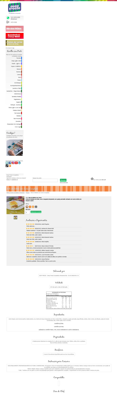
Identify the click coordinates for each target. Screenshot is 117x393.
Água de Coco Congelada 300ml (57, 258)
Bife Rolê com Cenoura (35, 258)
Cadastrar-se (32, 6)
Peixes (19, 80)
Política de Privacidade (89, 340)
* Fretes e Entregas (89, 323)
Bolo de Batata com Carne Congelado (58, 19)
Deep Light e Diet (16, 61)
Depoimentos (61, 334)
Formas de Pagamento (90, 347)
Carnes (19, 74)
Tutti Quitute (17, 113)
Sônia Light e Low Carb (15, 107)
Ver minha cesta (98, 5)
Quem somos (61, 320)
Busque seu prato (50, 3)
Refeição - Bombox (16, 105)
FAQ (85, 344)
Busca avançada (71, 8)
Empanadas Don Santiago (14, 124)
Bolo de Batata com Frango (95, 258)
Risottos (18, 72)
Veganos (18, 102)
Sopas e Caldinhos (16, 66)
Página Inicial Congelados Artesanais (33, 19)
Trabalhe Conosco (88, 330)
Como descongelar (63, 330)
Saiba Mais (9, 343)
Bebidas (19, 116)
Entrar (26, 6)
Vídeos (60, 327)
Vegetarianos (17, 99)
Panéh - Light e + (16, 63)
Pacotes (18, 58)
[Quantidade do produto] (46, 39)
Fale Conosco (87, 327)
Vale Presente (17, 118)
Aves (19, 77)
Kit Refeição (17, 83)
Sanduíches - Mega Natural (14, 91)
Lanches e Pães (17, 88)
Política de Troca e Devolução (91, 337)
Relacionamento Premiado (91, 320)
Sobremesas (17, 94)
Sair (13, 48)
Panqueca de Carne (74, 258)
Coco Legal (18, 127)
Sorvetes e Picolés (16, 96)
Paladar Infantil (17, 110)
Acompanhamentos (15, 85)
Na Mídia (60, 323)
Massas (19, 69)
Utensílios (18, 121)
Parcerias (86, 334)
